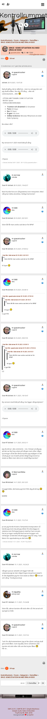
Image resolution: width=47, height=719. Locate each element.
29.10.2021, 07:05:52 (15, 249)
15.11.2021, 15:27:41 (15, 520)
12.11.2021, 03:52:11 (15, 443)
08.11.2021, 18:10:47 (15, 396)
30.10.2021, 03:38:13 (15, 290)
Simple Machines (33, 709)
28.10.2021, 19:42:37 (15, 185)
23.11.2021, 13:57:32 (15, 635)
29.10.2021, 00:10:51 (15, 218)
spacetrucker (15, 53)
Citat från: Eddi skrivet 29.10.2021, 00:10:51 (15, 255)
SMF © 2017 (21, 709)
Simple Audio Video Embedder (23, 711)
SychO (31, 715)
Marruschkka (19, 472)
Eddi (15, 208)
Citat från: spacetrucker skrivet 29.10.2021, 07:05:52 (17, 296)
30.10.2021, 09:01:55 (15, 338)
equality (17, 592)
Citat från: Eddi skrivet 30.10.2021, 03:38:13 (15, 344)
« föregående (34, 54)
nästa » (42, 54)
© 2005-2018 (27, 713)
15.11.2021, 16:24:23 (15, 564)
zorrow (17, 175)
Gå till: (23, 683)
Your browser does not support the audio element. (20, 133)
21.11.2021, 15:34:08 (15, 602)
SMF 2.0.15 (12, 709)
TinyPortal (19, 713)
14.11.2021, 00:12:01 (15, 482)
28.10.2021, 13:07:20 (12, 83)
